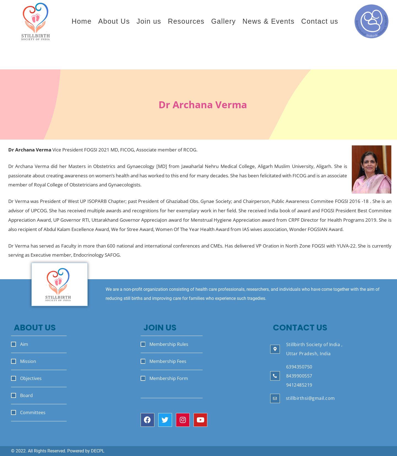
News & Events (269, 21)
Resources (186, 21)
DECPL (97, 451)
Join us (148, 21)
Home (82, 21)
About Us (114, 21)
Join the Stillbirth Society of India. (308, 58)
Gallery (223, 21)
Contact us (320, 21)
